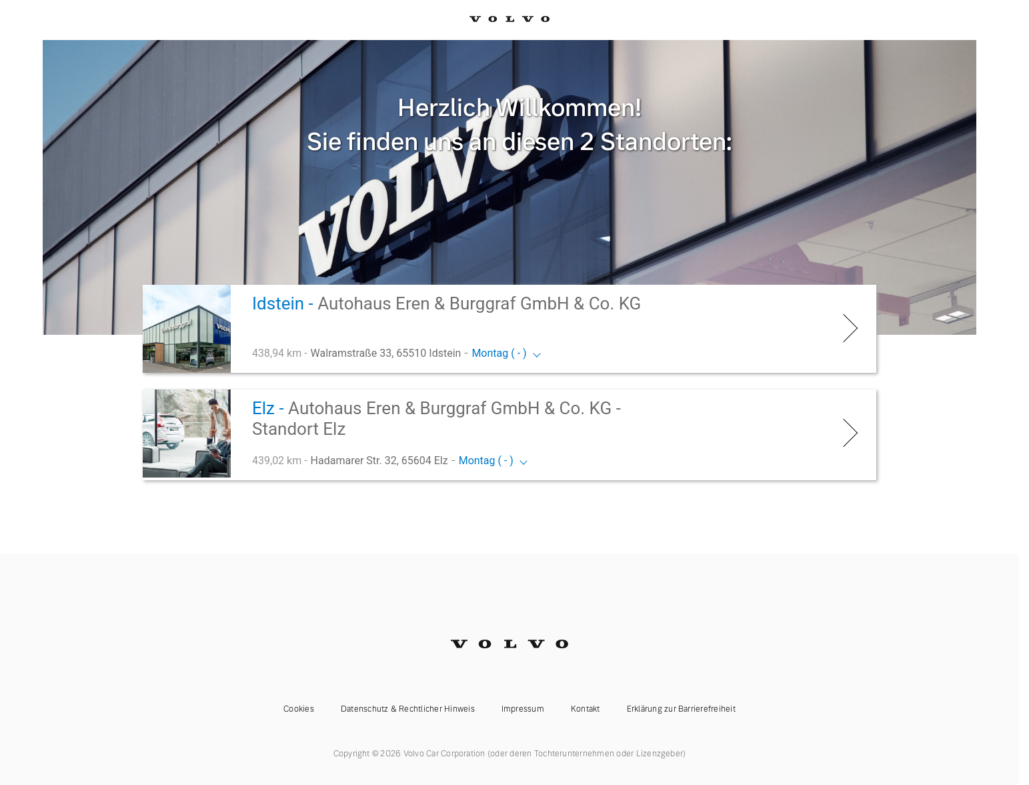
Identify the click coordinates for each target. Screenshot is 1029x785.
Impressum (522, 709)
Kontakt (585, 709)
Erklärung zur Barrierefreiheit (681, 709)
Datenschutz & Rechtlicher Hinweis (408, 709)
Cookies (298, 709)
